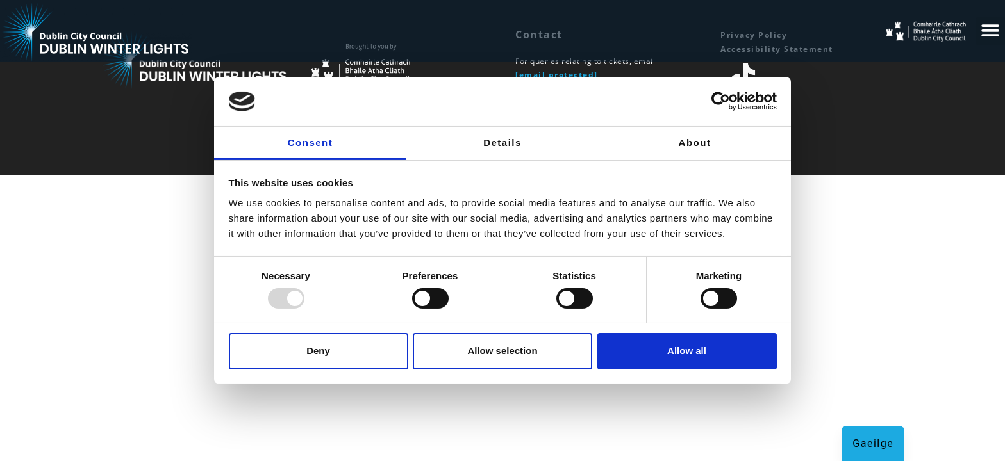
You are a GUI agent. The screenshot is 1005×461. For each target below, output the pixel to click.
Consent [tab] (310, 142)
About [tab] (695, 142)
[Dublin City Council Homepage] (400, 62)
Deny (318, 350)
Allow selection (502, 350)
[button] (991, 31)
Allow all (686, 350)
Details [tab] (502, 142)
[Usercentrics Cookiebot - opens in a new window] (721, 101)
